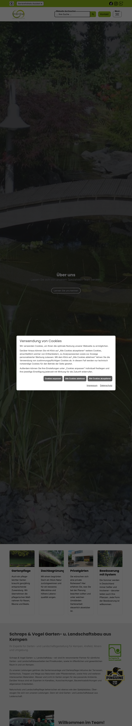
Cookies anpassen (53, 377)
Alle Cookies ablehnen (75, 377)
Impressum (92, 384)
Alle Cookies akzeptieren (100, 377)
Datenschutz (106, 384)
